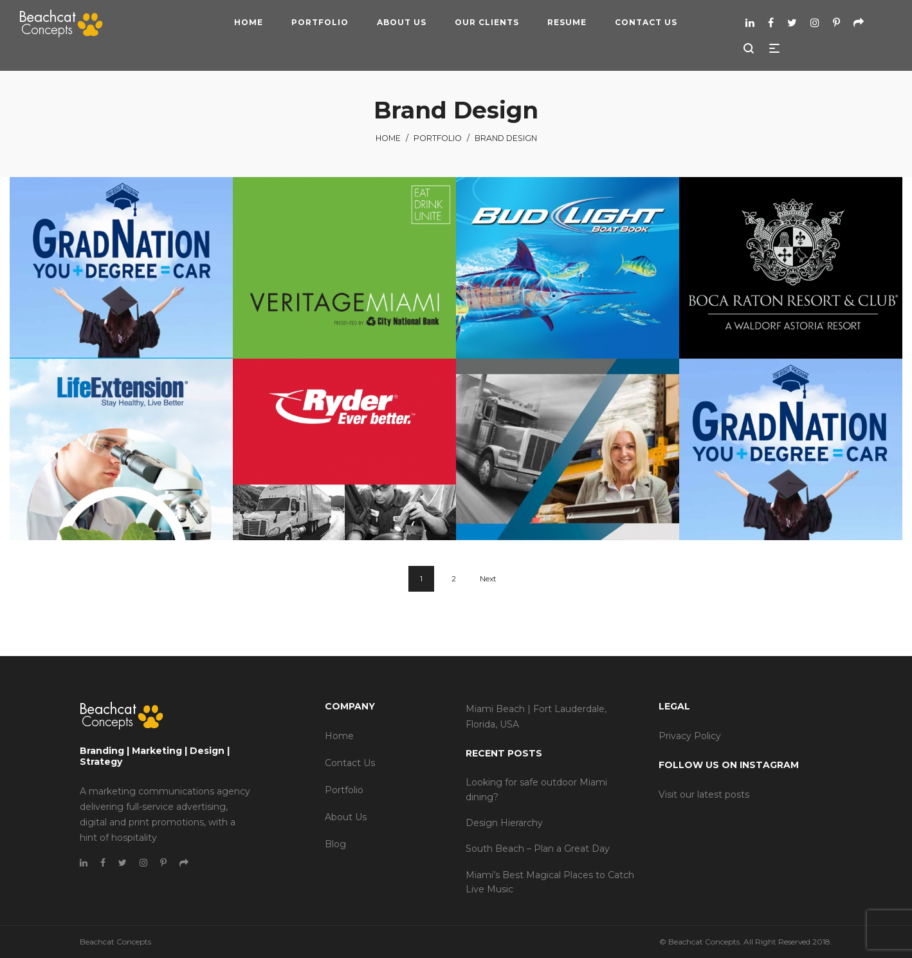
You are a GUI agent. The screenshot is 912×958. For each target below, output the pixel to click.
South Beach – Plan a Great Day (538, 848)
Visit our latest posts (704, 794)
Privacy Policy (690, 736)
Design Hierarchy (504, 823)
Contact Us (350, 763)
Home (388, 138)
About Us (346, 817)
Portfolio (438, 138)
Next (488, 578)
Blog (335, 844)
